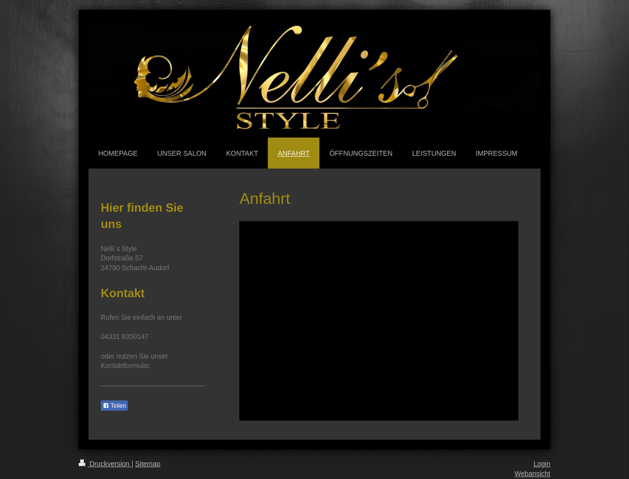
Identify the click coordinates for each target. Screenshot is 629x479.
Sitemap (147, 464)
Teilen (114, 405)
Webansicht (532, 474)
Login (542, 464)
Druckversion (105, 464)
